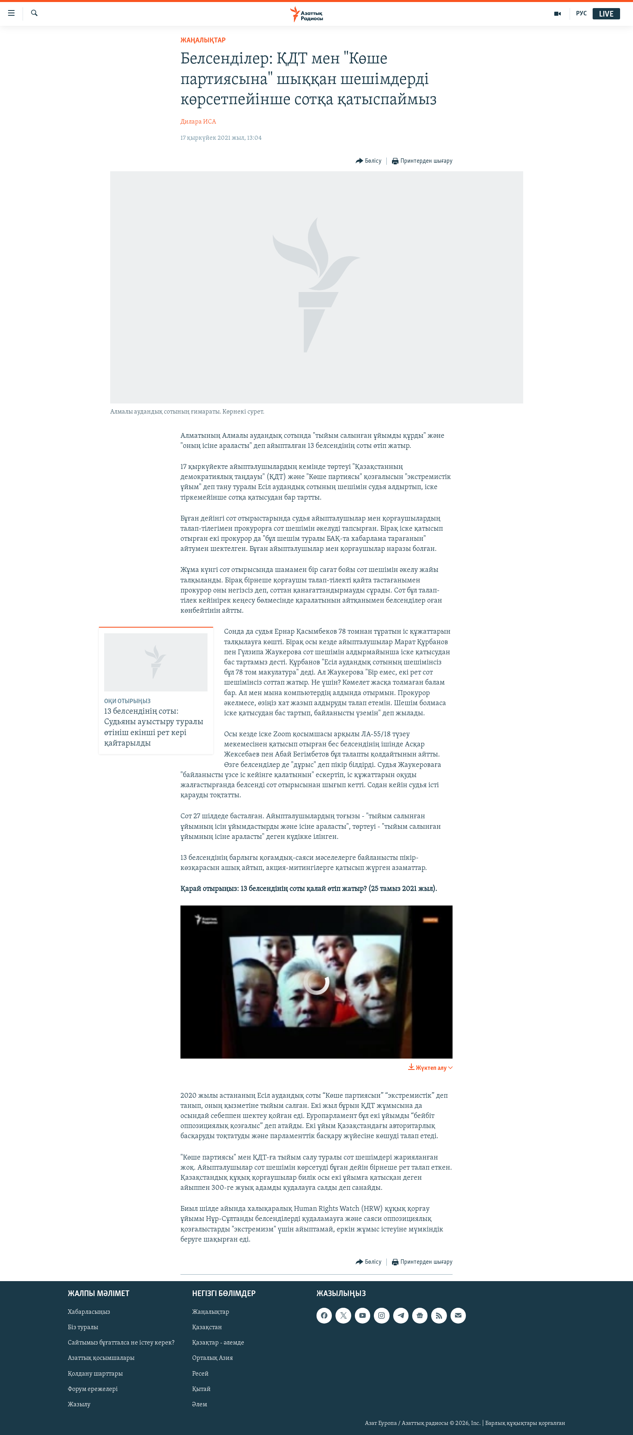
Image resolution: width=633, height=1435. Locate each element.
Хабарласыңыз (89, 1312)
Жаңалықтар (210, 1312)
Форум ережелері (93, 1389)
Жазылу (79, 1404)
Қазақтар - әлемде (218, 1343)
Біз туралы (83, 1328)
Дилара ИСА (198, 122)
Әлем (199, 1404)
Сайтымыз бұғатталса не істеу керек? (121, 1343)
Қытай (201, 1389)
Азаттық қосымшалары (101, 1358)
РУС (581, 14)
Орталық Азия (212, 1358)
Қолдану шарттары (95, 1374)
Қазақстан (207, 1328)
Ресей (200, 1374)
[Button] (369, 161)
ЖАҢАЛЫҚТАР (203, 40)
